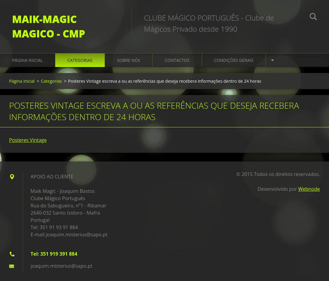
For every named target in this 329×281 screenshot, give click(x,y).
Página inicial (27, 60)
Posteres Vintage (28, 140)
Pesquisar (313, 17)
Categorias (80, 60)
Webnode (309, 189)
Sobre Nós (128, 60)
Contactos (177, 60)
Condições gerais (233, 60)
